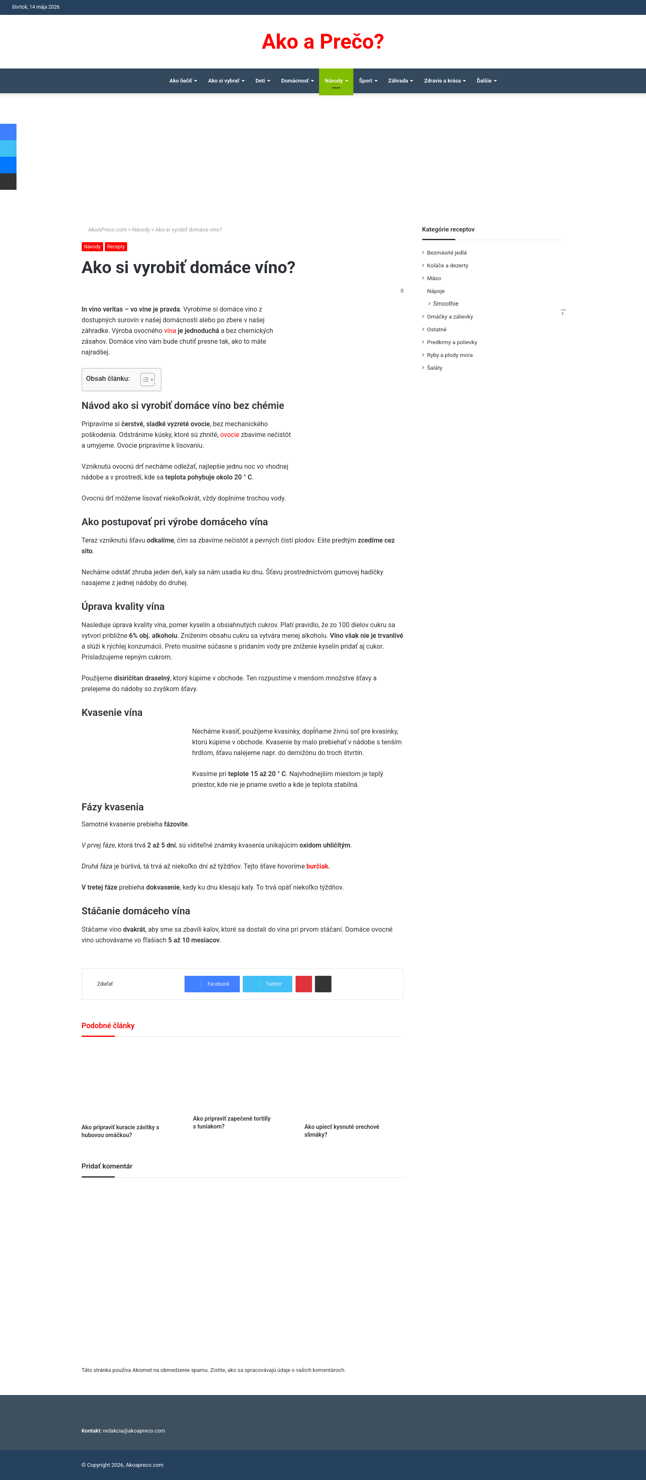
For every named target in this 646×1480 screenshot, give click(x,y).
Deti (260, 81)
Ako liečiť (181, 81)
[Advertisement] (323, 163)
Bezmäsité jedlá (447, 252)
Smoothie (446, 303)
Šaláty (434, 367)
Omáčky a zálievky (450, 316)
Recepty (116, 247)
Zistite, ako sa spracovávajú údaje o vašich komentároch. (277, 1370)
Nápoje (436, 291)
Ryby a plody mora (450, 355)
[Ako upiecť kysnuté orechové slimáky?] (353, 1082)
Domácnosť (295, 81)
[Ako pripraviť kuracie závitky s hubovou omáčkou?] (131, 1082)
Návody (334, 81)
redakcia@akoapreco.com (134, 1431)
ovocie (230, 435)
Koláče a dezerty (448, 265)
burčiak (316, 866)
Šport (365, 81)
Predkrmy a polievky (452, 342)
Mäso (434, 278)
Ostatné (437, 329)
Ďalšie (484, 81)
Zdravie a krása (442, 81)
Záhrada (398, 81)
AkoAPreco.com (104, 230)
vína (170, 331)
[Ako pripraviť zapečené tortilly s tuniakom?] (242, 1078)
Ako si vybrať (223, 81)
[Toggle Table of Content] (143, 380)
